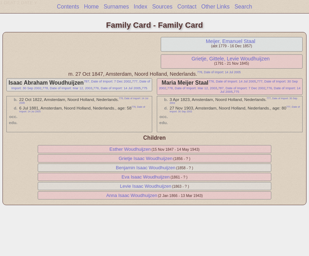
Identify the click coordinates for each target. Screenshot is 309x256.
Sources (162, 7)
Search (243, 7)
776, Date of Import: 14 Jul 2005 (219, 72)
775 (145, 88)
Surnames (116, 7)
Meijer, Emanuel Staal (230, 41)
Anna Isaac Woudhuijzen (132, 195)
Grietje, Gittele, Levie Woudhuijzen (230, 59)
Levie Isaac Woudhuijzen (145, 186)
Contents (68, 7)
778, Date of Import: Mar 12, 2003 (67, 88)
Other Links (215, 7)
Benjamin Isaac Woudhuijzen (145, 167)
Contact (187, 7)
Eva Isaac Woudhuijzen (146, 177)
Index (140, 7)
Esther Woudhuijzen (130, 149)
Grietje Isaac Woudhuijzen (146, 158)
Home (91, 7)
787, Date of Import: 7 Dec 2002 (107, 81)
